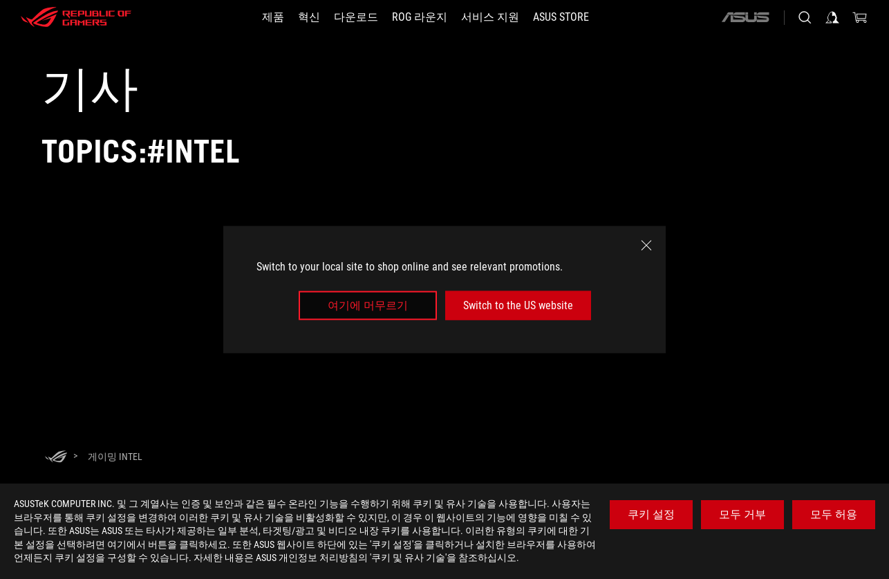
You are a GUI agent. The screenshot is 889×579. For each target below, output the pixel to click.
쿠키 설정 (651, 514)
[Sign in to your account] (832, 17)
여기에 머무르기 (368, 305)
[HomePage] (56, 457)
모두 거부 (742, 514)
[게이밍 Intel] (115, 456)
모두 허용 (833, 514)
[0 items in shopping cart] (860, 17)
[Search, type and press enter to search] (804, 17)
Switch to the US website (518, 305)
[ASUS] (745, 17)
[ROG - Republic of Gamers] (76, 17)
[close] (646, 245)
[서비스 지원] (490, 17)
